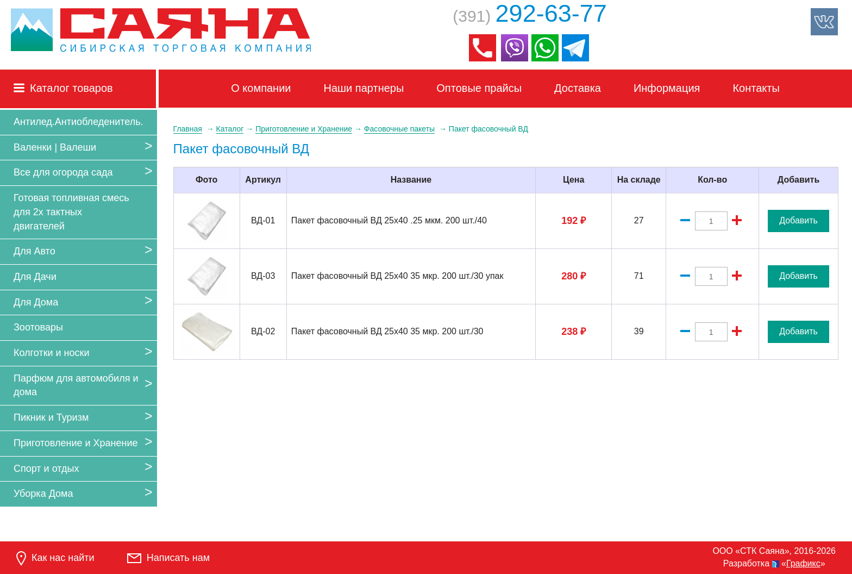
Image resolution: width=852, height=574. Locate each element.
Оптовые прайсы (479, 88)
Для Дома (36, 302)
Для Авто (34, 251)
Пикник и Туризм (51, 417)
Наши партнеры (364, 88)
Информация (667, 88)
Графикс (803, 563)
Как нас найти (55, 558)
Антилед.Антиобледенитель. (78, 121)
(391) (530, 16)
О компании (261, 88)
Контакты (755, 88)
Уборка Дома (43, 493)
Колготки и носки (52, 352)
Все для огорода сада (63, 172)
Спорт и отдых (46, 468)
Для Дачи (35, 276)
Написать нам (168, 557)
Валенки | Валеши (55, 147)
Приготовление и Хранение (76, 443)
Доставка (577, 88)
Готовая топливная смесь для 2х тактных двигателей (71, 211)
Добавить (798, 220)
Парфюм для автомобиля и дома (76, 385)
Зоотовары (38, 327)
